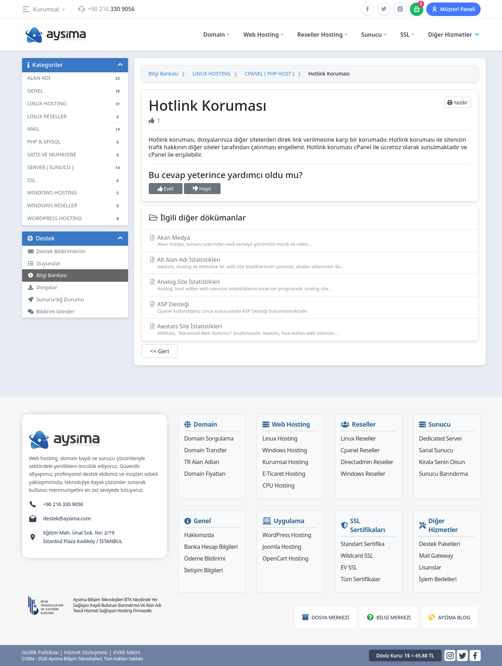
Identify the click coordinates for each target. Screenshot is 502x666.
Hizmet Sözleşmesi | (88, 652)
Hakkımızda (199, 535)
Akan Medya (310, 241)
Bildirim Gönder (51, 311)
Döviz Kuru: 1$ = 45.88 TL (405, 655)
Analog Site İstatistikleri (310, 285)
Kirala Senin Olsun (442, 462)
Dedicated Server (441, 438)
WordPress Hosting (287, 535)
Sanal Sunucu (436, 450)
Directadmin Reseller (367, 462)
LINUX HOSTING (211, 74)
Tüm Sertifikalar (361, 579)
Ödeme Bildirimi (205, 558)
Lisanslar (430, 567)
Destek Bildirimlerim (56, 251)
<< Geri (159, 351)
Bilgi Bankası (47, 275)
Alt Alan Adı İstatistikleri (310, 263)
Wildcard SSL (357, 556)
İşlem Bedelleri (438, 579)
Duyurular (44, 263)
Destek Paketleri (439, 544)
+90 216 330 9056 (63, 504)
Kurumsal (44, 9)
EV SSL (349, 567)
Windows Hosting (285, 450)
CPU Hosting (279, 485)
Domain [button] (217, 34)
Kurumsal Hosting (285, 462)
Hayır (202, 188)
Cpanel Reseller (360, 450)
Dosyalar (42, 287)
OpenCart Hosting (285, 558)
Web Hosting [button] (264, 34)
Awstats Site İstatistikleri (310, 329)
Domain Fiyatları (205, 474)
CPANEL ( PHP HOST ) (269, 74)
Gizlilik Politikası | (42, 652)
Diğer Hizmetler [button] (454, 35)
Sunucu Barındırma (443, 474)
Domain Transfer (205, 450)
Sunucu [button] (374, 34)
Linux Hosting (280, 438)
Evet (166, 188)
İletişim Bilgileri (203, 570)
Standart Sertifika (363, 544)
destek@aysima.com (67, 518)
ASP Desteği (310, 307)
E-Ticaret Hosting (284, 474)
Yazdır (457, 102)
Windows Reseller (363, 474)
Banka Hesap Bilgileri (211, 547)
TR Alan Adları (202, 462)
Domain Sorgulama (209, 438)
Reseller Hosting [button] (323, 34)
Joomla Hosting (282, 547)
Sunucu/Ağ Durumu (55, 299)
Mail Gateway (436, 556)
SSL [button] (407, 34)
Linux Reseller (358, 438)
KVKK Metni (126, 652)
